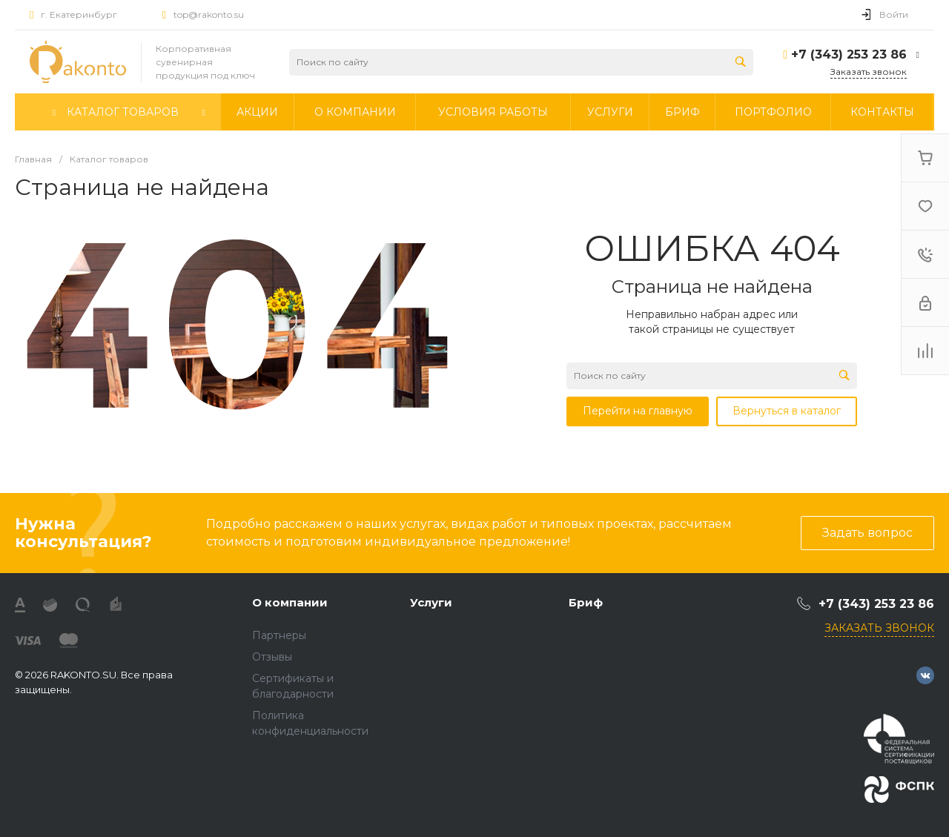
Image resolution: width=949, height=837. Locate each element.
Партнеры (279, 635)
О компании (290, 602)
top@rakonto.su (208, 14)
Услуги (431, 602)
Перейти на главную (637, 410)
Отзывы (272, 657)
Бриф (586, 602)
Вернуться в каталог (787, 410)
